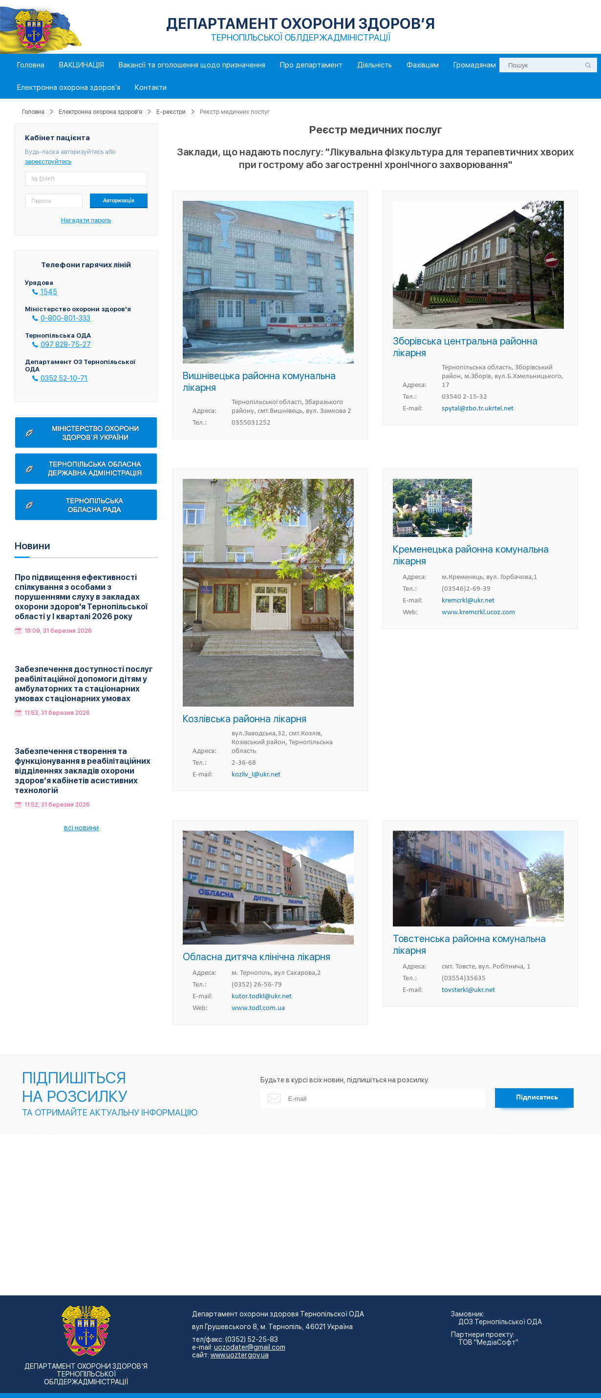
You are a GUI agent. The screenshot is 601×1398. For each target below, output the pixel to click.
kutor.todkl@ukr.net (262, 996)
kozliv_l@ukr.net (256, 774)
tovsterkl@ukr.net (468, 990)
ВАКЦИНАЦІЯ (81, 65)
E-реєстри (171, 111)
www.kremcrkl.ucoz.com (478, 612)
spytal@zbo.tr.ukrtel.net (478, 408)
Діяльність (374, 65)
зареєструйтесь (48, 161)
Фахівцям (423, 65)
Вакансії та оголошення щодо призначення (192, 65)
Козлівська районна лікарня (244, 719)
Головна (30, 65)
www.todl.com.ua (258, 1008)
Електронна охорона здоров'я (68, 87)
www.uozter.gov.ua (240, 1355)
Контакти (151, 87)
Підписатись (537, 1097)
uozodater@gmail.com (249, 1347)
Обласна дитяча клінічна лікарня (256, 957)
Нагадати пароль (86, 220)
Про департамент (311, 65)
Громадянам (474, 65)
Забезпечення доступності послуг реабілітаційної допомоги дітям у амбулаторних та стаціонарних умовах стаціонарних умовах (84, 684)
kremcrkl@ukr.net (468, 600)
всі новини (81, 828)
